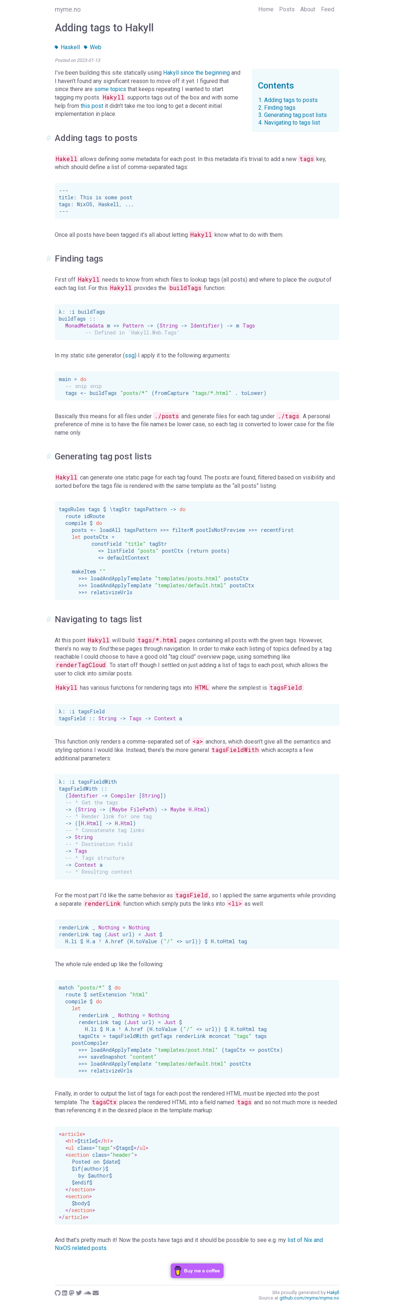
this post (92, 105)
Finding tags (280, 107)
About (307, 9)
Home (266, 9)
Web (92, 47)
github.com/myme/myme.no (309, 1298)
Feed (327, 9)
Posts (287, 9)
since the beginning (205, 72)
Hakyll (171, 72)
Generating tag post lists (295, 114)
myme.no (68, 9)
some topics (110, 89)
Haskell (67, 47)
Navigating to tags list (292, 122)
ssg (130, 355)
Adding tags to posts (291, 100)
